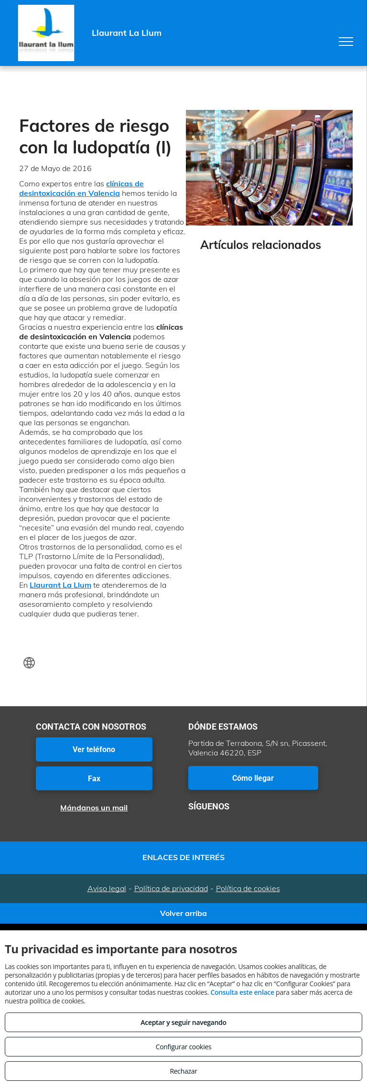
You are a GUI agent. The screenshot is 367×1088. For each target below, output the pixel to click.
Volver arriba (183, 913)
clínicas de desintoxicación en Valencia (81, 188)
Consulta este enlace (242, 992)
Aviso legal (106, 888)
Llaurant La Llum (60, 585)
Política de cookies (248, 888)
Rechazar (183, 1071)
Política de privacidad (171, 888)
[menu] (346, 41)
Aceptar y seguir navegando (183, 1022)
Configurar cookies (184, 1046)
